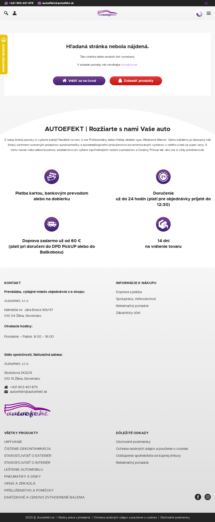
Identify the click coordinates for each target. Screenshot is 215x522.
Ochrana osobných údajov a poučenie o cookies (152, 449)
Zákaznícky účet (128, 313)
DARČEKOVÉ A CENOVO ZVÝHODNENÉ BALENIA (44, 497)
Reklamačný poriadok (132, 306)
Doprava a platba (129, 292)
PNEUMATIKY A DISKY (22, 476)
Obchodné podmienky (133, 442)
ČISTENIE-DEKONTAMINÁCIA (27, 449)
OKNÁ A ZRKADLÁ (19, 483)
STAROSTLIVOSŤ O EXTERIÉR (27, 456)
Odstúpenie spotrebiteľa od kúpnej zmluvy (148, 456)
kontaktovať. (129, 64)
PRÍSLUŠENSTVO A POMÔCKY (29, 490)
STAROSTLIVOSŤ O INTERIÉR (27, 463)
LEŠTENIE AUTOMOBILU (23, 470)
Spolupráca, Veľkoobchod (136, 299)
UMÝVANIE (13, 442)
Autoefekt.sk (46, 517)
